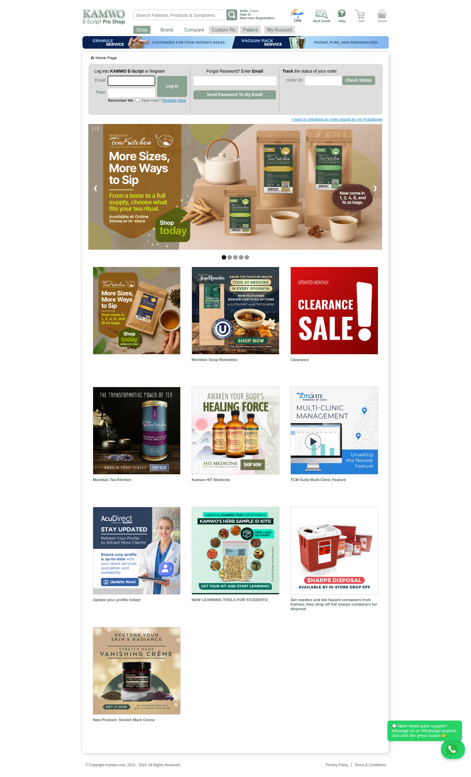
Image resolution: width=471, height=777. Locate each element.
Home (92, 58)
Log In (172, 86)
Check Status (358, 80)
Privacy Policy (337, 765)
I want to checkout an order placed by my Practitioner (337, 119)
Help (342, 21)
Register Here (174, 100)
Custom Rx (223, 29)
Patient (250, 29)
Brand (166, 29)
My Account (279, 29)
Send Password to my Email (235, 94)
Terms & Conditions (370, 765)
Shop (141, 29)
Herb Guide (321, 21)
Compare (194, 29)
